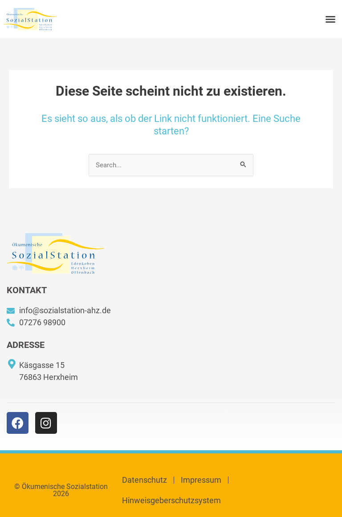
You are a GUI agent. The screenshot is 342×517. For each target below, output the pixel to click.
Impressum (201, 480)
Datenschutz (144, 480)
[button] (330, 19)
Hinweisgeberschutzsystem (171, 500)
